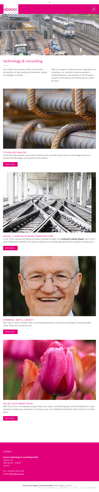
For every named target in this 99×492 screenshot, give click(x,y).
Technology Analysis (14, 152)
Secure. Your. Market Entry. (18, 403)
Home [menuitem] (41, 488)
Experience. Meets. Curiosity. (18, 319)
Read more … (10, 164)
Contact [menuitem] (51, 488)
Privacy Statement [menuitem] (89, 488)
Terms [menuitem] (75, 488)
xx (2, 9)
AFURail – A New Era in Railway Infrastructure (28, 236)
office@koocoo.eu (16, 474)
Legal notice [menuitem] (63, 488)
